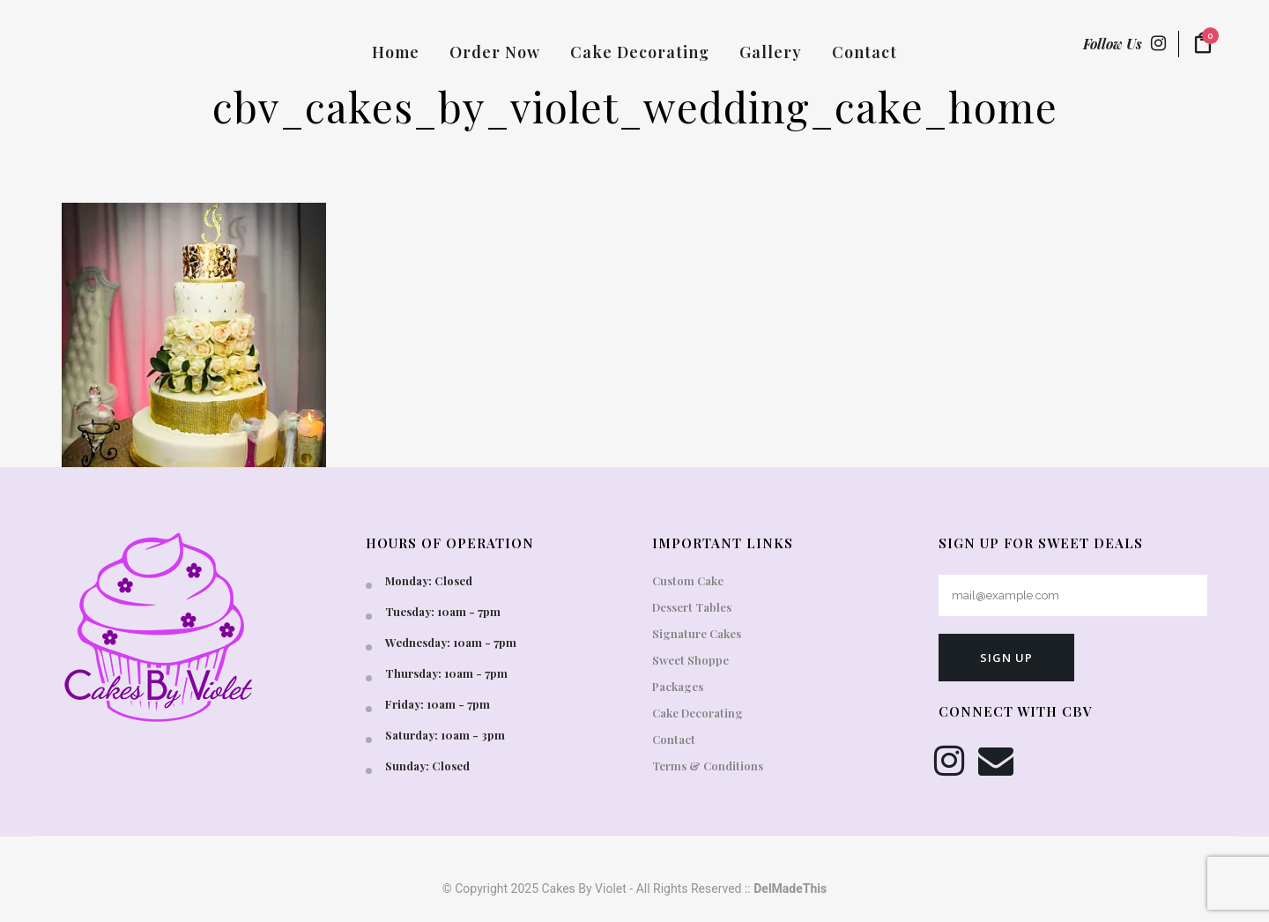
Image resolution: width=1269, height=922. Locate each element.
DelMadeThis (790, 888)
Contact (673, 739)
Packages (677, 686)
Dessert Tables (691, 607)
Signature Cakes (696, 633)
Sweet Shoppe (690, 659)
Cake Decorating (697, 712)
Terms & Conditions (707, 765)
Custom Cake (688, 580)
